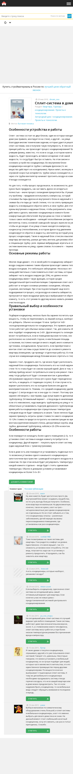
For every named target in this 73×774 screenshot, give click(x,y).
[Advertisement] (36, 47)
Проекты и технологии (46, 120)
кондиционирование (44, 110)
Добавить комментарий (22, 482)
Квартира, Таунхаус (52, 106)
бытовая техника (26, 123)
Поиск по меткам (58, 16)
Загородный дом (43, 116)
